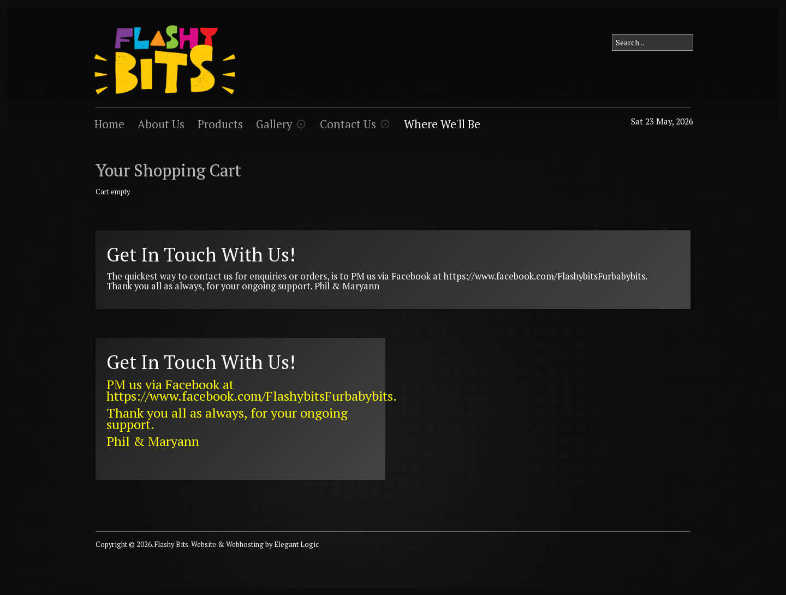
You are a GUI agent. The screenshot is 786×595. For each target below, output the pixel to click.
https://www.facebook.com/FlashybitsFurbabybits (544, 276)
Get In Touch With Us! (200, 254)
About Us (161, 124)
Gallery (274, 124)
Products (220, 124)
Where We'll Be (442, 124)
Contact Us (348, 124)
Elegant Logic (296, 544)
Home (109, 124)
